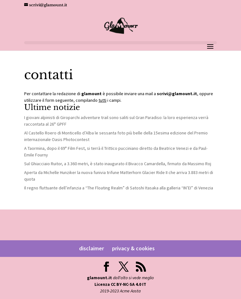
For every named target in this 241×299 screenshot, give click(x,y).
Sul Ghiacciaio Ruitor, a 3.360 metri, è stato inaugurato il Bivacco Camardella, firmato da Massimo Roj (117, 163)
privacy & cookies (133, 248)
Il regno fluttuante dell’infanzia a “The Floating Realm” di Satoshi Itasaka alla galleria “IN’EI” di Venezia (118, 188)
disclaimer (91, 248)
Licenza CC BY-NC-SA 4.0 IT (120, 284)
